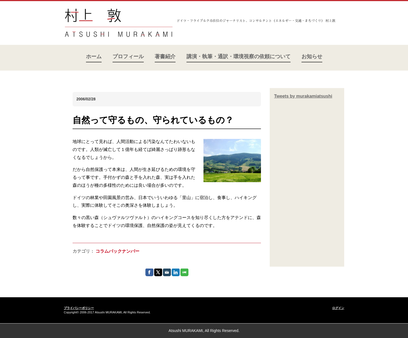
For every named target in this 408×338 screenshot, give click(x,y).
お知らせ (311, 56)
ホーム (94, 56)
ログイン (338, 308)
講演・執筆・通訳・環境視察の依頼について (238, 56)
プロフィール (128, 56)
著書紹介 (165, 56)
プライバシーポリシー (79, 308)
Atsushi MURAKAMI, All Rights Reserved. (203, 330)
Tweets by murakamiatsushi (303, 96)
